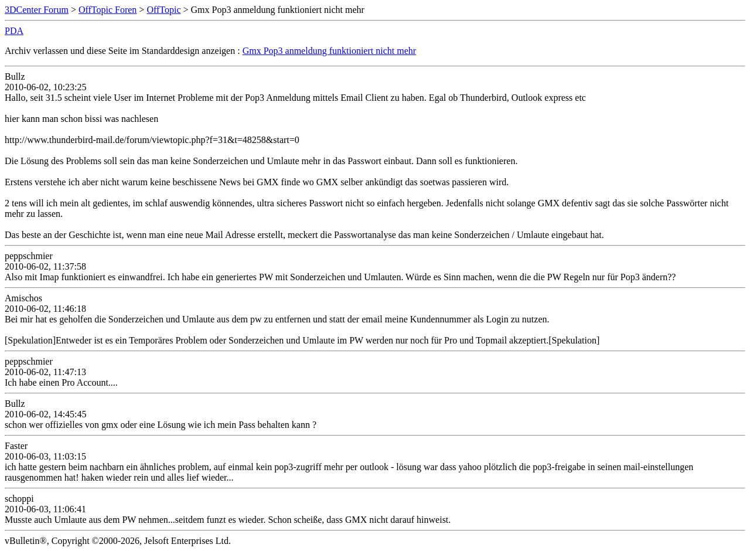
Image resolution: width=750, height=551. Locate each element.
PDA (14, 31)
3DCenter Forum (37, 10)
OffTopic (163, 10)
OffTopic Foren (108, 10)
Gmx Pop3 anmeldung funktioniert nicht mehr (329, 51)
